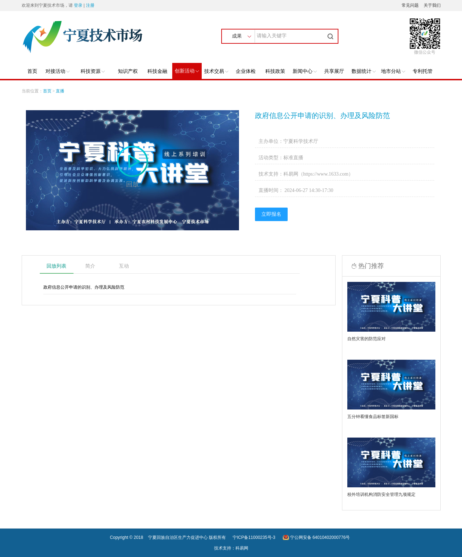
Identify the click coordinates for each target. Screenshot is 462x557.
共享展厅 (334, 71)
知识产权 (128, 71)
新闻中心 (305, 71)
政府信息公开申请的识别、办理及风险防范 (322, 115)
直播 (60, 91)
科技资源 (93, 71)
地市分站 (393, 71)
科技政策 (275, 71)
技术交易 (216, 71)
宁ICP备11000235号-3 (254, 537)
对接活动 (57, 71)
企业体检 (246, 71)
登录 (78, 5)
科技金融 (157, 71)
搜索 (331, 36)
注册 (90, 5)
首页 (32, 71)
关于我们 (432, 5)
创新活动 (187, 71)
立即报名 (271, 214)
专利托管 (423, 71)
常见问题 (410, 5)
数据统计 (364, 71)
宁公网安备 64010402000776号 (320, 537)
